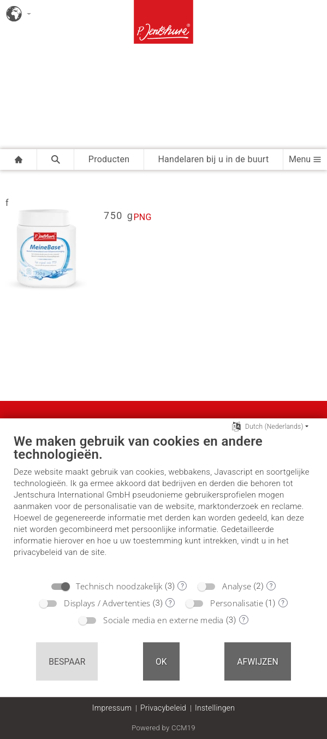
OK (161, 662)
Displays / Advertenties (107, 603)
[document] (163, 503)
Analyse (236, 586)
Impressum (112, 707)
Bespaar (67, 662)
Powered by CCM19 (163, 728)
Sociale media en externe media (163, 619)
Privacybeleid (163, 707)
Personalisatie (236, 603)
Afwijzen (257, 662)
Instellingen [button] (215, 707)
